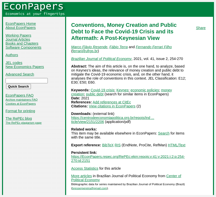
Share (200, 28)
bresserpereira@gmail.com (89, 188)
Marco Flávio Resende (89, 47)
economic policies (145, 90)
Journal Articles (18, 39)
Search (164, 133)
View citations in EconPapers (112, 106)
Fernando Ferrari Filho (154, 47)
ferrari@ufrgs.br (85, 51)
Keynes (122, 90)
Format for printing (20, 111)
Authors (12, 55)
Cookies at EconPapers (21, 103)
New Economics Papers (25, 67)
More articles (81, 176)
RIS (118, 145)
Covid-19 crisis (102, 90)
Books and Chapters (22, 43)
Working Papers (18, 35)
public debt (95, 94)
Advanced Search (20, 74)
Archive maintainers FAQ (21, 99)
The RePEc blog (19, 118)
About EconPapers (21, 28)
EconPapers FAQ (19, 95)
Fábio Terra (118, 47)
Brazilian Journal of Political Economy (101, 59)
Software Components (23, 47)
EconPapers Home (21, 24)
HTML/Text (177, 145)
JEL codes (14, 63)
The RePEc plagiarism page (23, 122)
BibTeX (108, 145)
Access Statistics (84, 168)
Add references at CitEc (112, 102)
